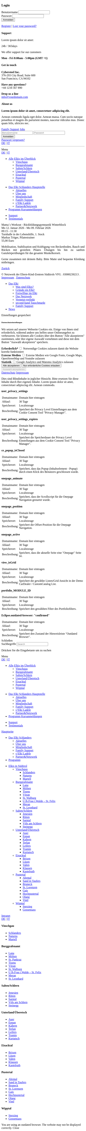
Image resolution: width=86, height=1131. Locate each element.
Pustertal (21, 874)
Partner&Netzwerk (26, 756)
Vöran (26, 794)
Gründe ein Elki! (25, 289)
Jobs (22, 129)
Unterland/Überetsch (27, 829)
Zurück (5, 268)
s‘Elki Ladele (23, 753)
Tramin (27, 849)
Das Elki (13, 283)
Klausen (27, 868)
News (12, 309)
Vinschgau (21, 769)
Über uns (21, 743)
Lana (25, 785)
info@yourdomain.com (14, 96)
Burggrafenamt (24, 781)
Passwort (6, 15)
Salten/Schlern (24, 810)
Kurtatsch (28, 852)
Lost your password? (25, 25)
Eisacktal (21, 855)
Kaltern (27, 839)
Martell (27, 778)
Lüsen (26, 861)
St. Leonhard (30, 807)
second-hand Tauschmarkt (30, 302)
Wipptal (20, 903)
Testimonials (16, 218)
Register (6, 25)
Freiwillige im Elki (26, 293)
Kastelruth (29, 871)
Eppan (26, 836)
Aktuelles (21, 740)
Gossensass (29, 909)
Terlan (26, 842)
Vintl (25, 900)
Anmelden (8, 19)
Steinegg (28, 826)
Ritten (26, 817)
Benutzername (9, 12)
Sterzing (27, 906)
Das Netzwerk (24, 296)
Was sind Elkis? (25, 286)
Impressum (7, 277)
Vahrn (26, 864)
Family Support (10, 129)
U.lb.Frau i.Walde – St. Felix (39, 801)
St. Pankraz (15, 959)
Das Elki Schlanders (20, 737)
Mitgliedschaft (24, 747)
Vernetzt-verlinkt (25, 299)
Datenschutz (23, 277)
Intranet (5, 915)
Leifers (27, 845)
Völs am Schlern (32, 823)
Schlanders (29, 772)
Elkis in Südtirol (18, 765)
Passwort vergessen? (13, 139)
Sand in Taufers (31, 880)
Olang (26, 896)
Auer (25, 833)
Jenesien (27, 813)
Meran (26, 804)
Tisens (26, 791)
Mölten (27, 788)
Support (13, 215)
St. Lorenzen (30, 887)
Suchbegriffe (8, 643)
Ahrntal (27, 877)
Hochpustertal (31, 893)
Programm (15, 759)
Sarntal (27, 820)
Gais (25, 890)
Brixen (26, 858)
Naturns (27, 775)
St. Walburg (29, 797)
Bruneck (27, 884)
